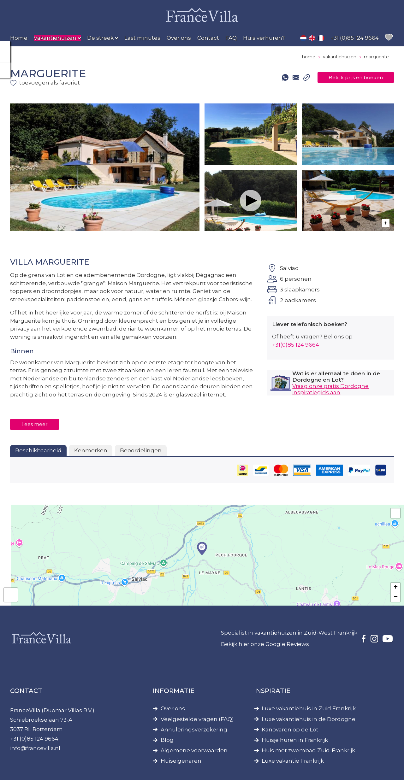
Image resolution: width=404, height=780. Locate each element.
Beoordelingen (141, 450)
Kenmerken (90, 450)
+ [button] (396, 587)
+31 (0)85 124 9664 (34, 739)
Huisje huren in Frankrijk (295, 740)
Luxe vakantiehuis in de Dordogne (308, 719)
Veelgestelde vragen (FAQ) (197, 719)
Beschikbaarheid (38, 450)
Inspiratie (272, 691)
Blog (167, 740)
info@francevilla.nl (35, 748)
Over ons (173, 709)
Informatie (173, 691)
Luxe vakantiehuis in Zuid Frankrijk (309, 709)
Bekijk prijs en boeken (351, 77)
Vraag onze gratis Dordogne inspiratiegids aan (330, 389)
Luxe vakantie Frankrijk (293, 761)
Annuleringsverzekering (194, 730)
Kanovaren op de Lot (290, 730)
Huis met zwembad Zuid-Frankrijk (308, 751)
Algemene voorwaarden (194, 751)
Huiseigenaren (181, 761)
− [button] (396, 597)
